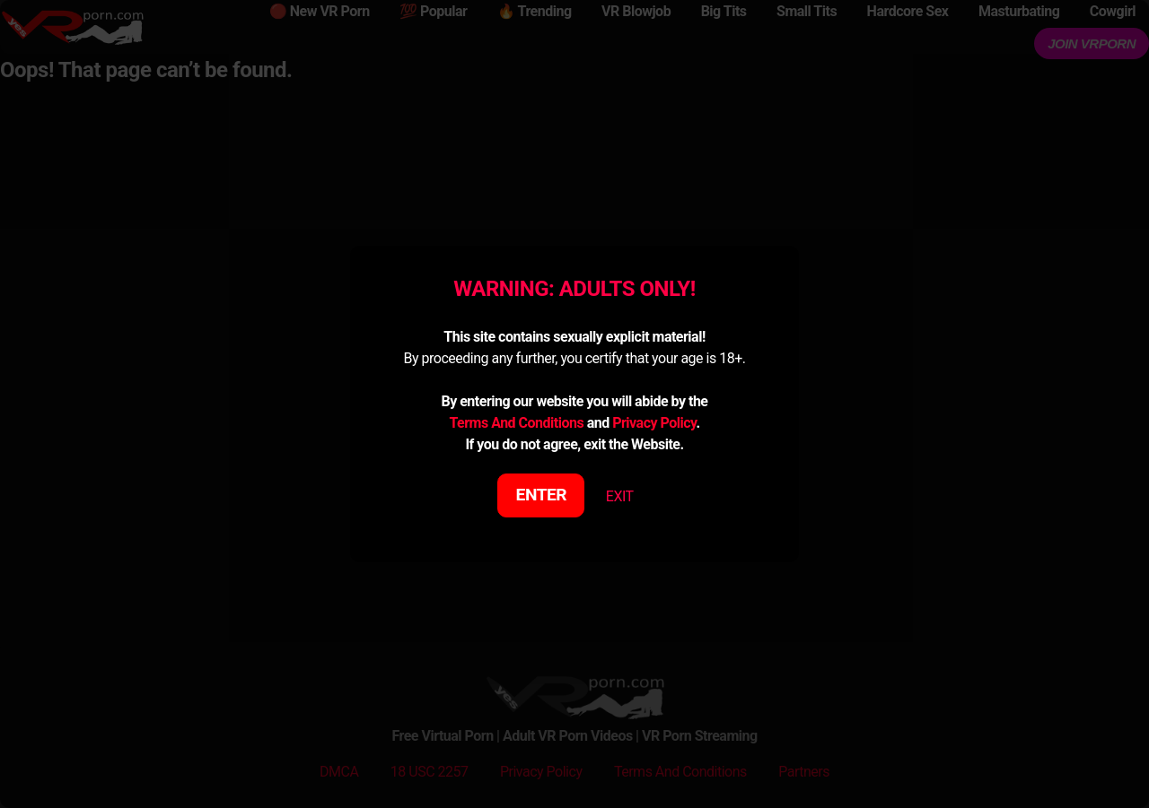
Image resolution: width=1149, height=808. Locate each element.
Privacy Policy (654, 422)
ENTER (541, 494)
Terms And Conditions (516, 422)
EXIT (620, 496)
